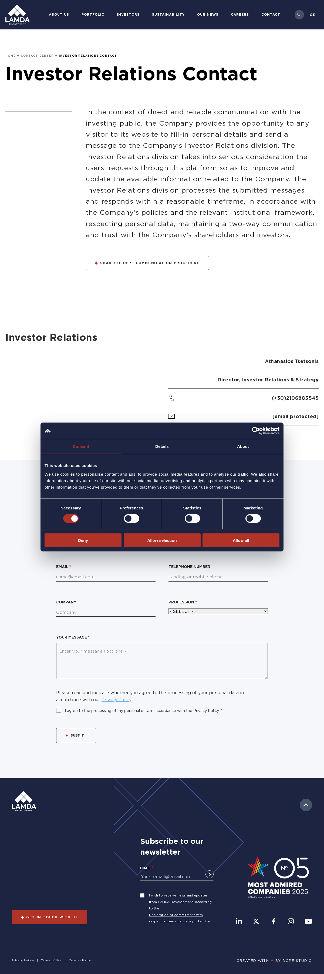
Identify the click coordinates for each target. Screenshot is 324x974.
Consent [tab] (81, 446)
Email (62, 567)
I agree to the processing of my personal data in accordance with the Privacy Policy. (142, 710)
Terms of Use (51, 960)
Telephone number (189, 567)
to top (306, 805)
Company (66, 602)
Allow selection (162, 540)
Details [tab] (162, 446)
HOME (10, 55)
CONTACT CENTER (37, 55)
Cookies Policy (80, 960)
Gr (313, 14)
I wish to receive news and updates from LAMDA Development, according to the (180, 902)
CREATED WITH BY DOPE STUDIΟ (274, 960)
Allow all (241, 540)
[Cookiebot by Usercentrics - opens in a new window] (255, 431)
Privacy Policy (116, 699)
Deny (83, 540)
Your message (71, 637)
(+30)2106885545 (295, 398)
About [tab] (243, 446)
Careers (240, 14)
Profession (181, 602)
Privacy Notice (23, 960)
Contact (270, 14)
